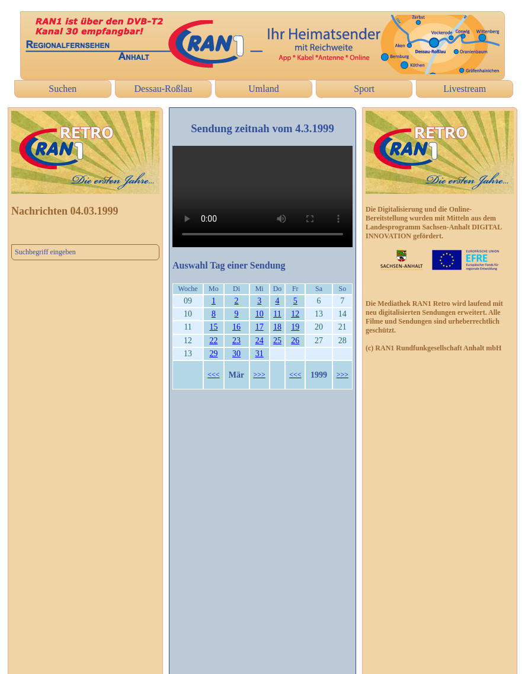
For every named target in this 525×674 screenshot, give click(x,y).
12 (295, 313)
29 (213, 353)
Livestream (464, 89)
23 (236, 340)
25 (277, 340)
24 (259, 340)
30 (236, 353)
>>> (259, 374)
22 (213, 340)
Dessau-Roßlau (164, 89)
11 (277, 313)
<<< (213, 374)
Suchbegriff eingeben (45, 252)
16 (236, 326)
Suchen (62, 89)
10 (259, 313)
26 (295, 340)
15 (213, 326)
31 (259, 353)
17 (259, 326)
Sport (364, 89)
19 (295, 326)
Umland (263, 89)
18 (277, 326)
